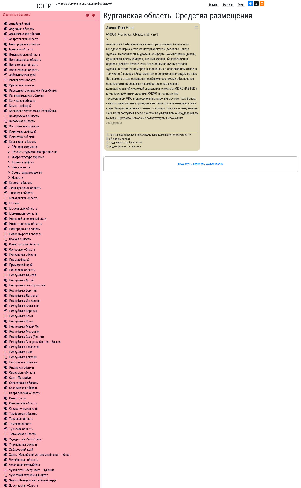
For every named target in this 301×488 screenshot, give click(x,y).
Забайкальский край (22, 75)
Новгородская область (24, 229)
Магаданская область (23, 198)
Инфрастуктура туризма (28, 157)
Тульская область (21, 429)
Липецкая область (21, 193)
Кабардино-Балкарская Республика (33, 90)
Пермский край (19, 260)
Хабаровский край (21, 449)
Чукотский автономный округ (28, 475)
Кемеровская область (24, 116)
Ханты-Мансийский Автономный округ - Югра (39, 455)
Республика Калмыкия (24, 306)
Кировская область (22, 121)
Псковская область (22, 270)
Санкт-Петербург (20, 378)
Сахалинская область (23, 388)
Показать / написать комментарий (200, 164)
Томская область (20, 424)
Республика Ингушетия (24, 301)
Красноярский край (22, 137)
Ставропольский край (23, 408)
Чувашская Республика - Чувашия (31, 470)
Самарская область (22, 373)
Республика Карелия (23, 311)
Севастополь (17, 398)
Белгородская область (24, 44)
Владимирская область (24, 54)
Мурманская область (23, 213)
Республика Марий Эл (24, 326)
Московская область (23, 208)
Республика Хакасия (23, 357)
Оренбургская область (24, 244)
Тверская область (21, 419)
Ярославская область (23, 485)
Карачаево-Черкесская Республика (33, 111)
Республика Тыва (20, 352)
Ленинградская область (25, 188)
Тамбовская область (23, 414)
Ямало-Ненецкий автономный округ (32, 480)
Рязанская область (22, 367)
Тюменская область (22, 434)
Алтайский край (19, 24)
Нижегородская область (25, 224)
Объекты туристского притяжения (34, 152)
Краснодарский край (22, 131)
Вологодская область (23, 65)
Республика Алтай (21, 280)
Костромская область (24, 126)
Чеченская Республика (24, 465)
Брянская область (21, 49)
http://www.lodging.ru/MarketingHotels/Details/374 (164, 134)
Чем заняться (21, 167)
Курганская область (22, 142)
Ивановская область (22, 80)
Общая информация (25, 147)
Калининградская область (26, 95)
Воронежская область (24, 70)
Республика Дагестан (23, 296)
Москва (14, 203)
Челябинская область (23, 460)
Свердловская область (24, 393)
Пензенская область (23, 255)
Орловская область (22, 249)
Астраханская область (24, 39)
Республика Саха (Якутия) (26, 337)
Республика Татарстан (24, 347)
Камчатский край (20, 106)
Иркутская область (22, 85)
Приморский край (20, 265)
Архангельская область (25, 34)
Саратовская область (23, 383)
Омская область (20, 239)
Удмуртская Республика (25, 439)
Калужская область (22, 101)
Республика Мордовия (24, 331)
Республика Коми (21, 316)
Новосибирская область (25, 234)
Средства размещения (27, 172)
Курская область (20, 183)
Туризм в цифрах (23, 162)
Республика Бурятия (23, 290)
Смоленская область (23, 403)
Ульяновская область (23, 444)
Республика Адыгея (22, 275)
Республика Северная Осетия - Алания (35, 342)
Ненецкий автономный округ (28, 219)
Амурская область (21, 29)
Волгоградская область (25, 60)
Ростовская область (23, 362)
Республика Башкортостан (27, 285)
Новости (17, 178)
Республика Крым (21, 321)
